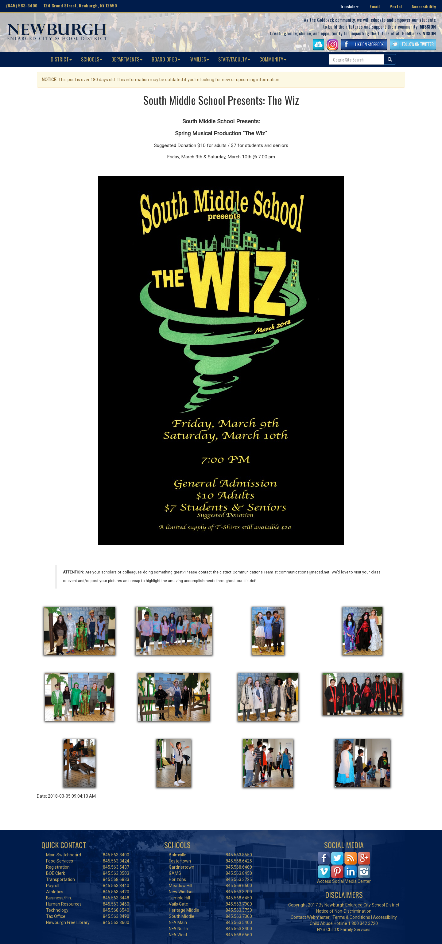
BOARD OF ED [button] (166, 59)
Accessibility (424, 6)
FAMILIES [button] (199, 59)
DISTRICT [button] (61, 59)
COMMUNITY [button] (272, 59)
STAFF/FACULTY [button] (234, 59)
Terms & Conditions (351, 917)
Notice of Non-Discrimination (343, 911)
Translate (349, 6)
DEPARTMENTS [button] (126, 59)
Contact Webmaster (310, 917)
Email (375, 6)
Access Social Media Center (344, 881)
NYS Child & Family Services (343, 929)
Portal (396, 6)
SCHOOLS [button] (91, 59)
